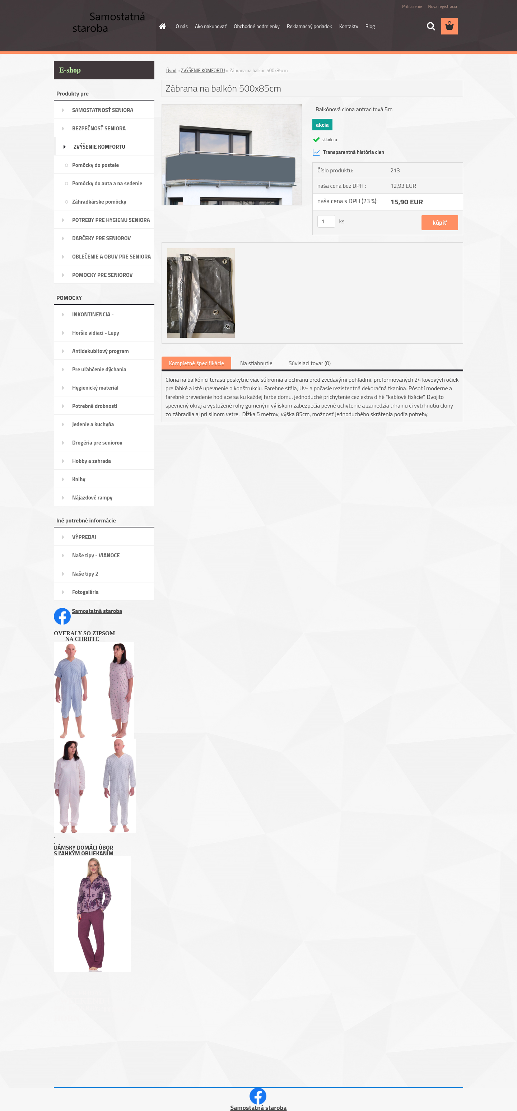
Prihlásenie (412, 6)
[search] (431, 26)
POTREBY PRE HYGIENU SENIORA (111, 220)
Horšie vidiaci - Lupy (95, 333)
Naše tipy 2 (85, 574)
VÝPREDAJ (84, 537)
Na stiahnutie (256, 363)
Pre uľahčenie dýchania (99, 369)
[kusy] (326, 221)
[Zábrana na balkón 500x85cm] (232, 107)
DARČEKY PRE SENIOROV (101, 238)
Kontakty (348, 26)
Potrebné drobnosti (94, 406)
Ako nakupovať (211, 26)
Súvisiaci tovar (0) (310, 363)
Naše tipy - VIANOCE (96, 555)
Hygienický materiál (95, 387)
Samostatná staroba (97, 610)
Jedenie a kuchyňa (93, 424)
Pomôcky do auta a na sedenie (107, 183)
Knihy (78, 479)
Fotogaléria (85, 592)
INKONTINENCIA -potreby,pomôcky (93, 316)
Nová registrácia (442, 6)
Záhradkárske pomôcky (99, 201)
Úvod (171, 70)
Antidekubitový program (100, 351)
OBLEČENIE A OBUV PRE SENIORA (111, 256)
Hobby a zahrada (91, 461)
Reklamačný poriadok (309, 26)
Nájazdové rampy (92, 497)
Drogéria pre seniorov (97, 442)
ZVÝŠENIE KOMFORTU (99, 147)
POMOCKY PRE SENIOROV (102, 275)
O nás (182, 26)
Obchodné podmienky (257, 26)
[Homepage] (162, 26)
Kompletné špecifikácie (196, 363)
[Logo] (103, 27)
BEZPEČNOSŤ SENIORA (99, 128)
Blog (370, 26)
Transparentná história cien (348, 152)
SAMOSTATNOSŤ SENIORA (102, 110)
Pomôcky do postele (95, 165)
